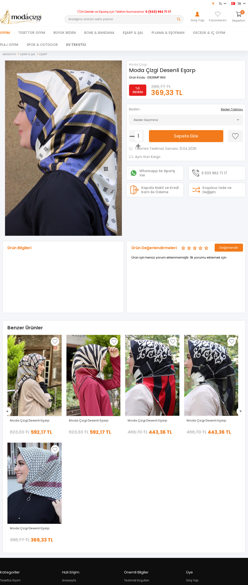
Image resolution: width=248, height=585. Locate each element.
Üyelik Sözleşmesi (136, 479)
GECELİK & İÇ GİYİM (209, 32)
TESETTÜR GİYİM (31, 32)
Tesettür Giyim (10, 472)
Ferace (4, 486)
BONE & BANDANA (99, 32)
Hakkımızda (194, 479)
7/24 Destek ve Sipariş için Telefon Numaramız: (124, 11)
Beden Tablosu (232, 109)
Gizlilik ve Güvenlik (137, 499)
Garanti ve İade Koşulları (141, 493)
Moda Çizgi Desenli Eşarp (29, 421)
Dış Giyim (6, 479)
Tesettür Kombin (12, 493)
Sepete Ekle (186, 136)
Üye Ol (190, 486)
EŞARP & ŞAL (133, 32)
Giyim (5, 32)
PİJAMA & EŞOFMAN (168, 32)
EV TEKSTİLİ (76, 44)
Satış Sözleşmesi (136, 486)
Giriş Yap (192, 472)
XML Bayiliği (132, 513)
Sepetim (68, 499)
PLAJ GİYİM (9, 44)
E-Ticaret (109, 581)
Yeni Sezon (8, 499)
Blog (127, 506)
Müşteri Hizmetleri (74, 493)
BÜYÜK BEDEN (64, 32)
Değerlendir (228, 247)
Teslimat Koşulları (136, 472)
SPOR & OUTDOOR (42, 44)
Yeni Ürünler (70, 479)
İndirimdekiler (71, 486)
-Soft (97, 581)
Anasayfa (69, 472)
